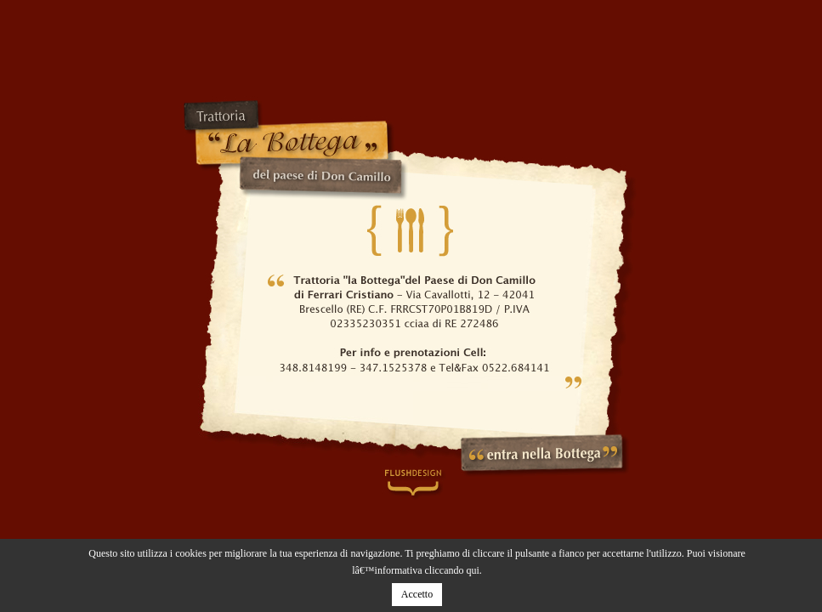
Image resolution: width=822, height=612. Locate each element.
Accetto (417, 594)
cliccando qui (452, 570)
